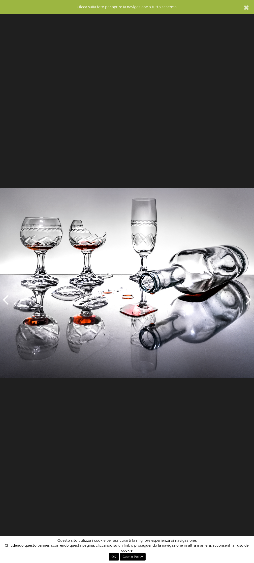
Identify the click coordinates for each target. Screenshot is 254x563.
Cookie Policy (133, 556)
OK (113, 556)
